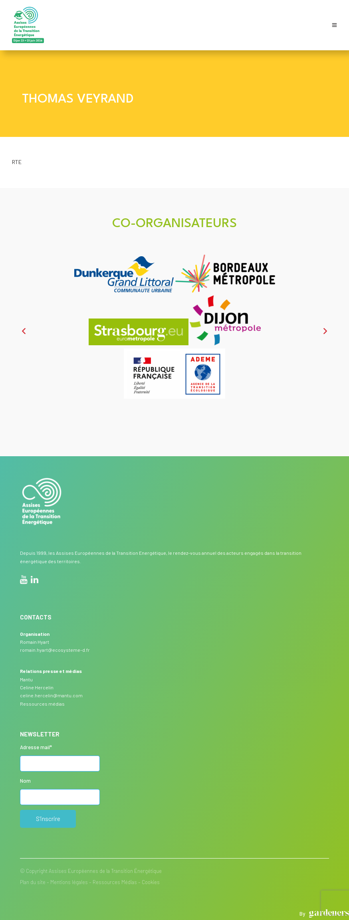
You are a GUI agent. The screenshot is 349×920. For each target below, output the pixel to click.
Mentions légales (69, 882)
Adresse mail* (36, 747)
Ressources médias (42, 703)
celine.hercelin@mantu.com (51, 695)
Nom (25, 781)
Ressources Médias (115, 882)
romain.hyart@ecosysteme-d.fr (55, 650)
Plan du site (33, 882)
